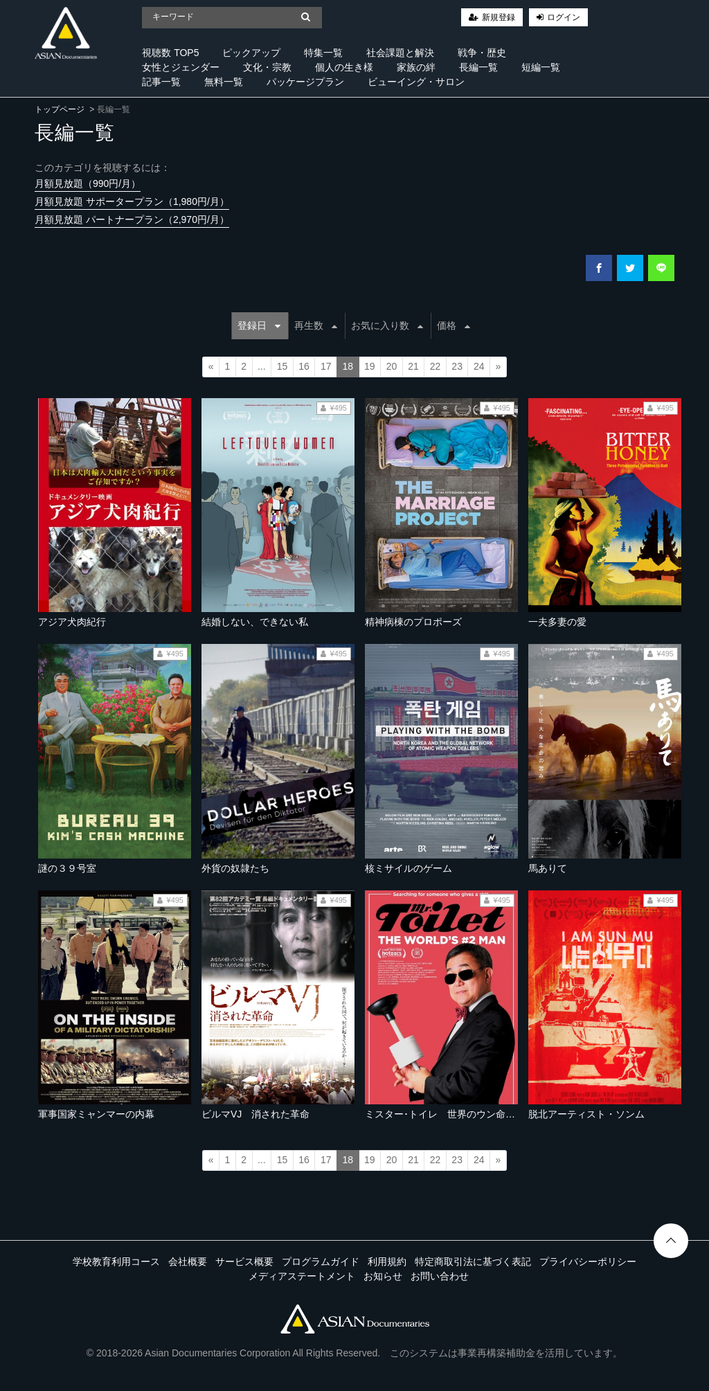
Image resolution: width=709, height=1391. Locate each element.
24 (479, 366)
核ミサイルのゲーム (408, 868)
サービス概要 (244, 1261)
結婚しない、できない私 (254, 621)
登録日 (258, 325)
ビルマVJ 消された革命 (255, 1114)
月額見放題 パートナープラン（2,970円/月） (132, 219)
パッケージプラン (305, 81)
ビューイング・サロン (416, 81)
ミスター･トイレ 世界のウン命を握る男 (454, 1114)
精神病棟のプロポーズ (413, 621)
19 (369, 366)
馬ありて (547, 868)
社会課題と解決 (400, 52)
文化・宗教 (267, 67)
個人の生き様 (344, 67)
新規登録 (498, 17)
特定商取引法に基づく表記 (473, 1261)
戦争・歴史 (482, 52)
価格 (453, 325)
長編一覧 (478, 67)
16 (303, 366)
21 (413, 366)
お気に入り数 (387, 325)
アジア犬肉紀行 (72, 621)
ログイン (563, 17)
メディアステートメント (302, 1276)
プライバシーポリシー (587, 1261)
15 (282, 366)
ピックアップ (251, 52)
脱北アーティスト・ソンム (586, 1114)
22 (435, 366)
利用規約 (387, 1261)
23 (457, 366)
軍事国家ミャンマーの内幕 (96, 1114)
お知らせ (383, 1276)
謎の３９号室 (67, 868)
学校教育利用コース (116, 1261)
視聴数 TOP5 (170, 52)
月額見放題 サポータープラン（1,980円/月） (132, 201)
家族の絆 (416, 67)
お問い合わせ (440, 1276)
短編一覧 (540, 67)
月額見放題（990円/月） (88, 183)
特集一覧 (323, 52)
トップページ (59, 109)
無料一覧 (223, 81)
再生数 (315, 325)
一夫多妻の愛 (557, 621)
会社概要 (187, 1261)
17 (326, 366)
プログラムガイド (320, 1261)
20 (391, 366)
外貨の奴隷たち (235, 868)
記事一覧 (161, 81)
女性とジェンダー (180, 67)
